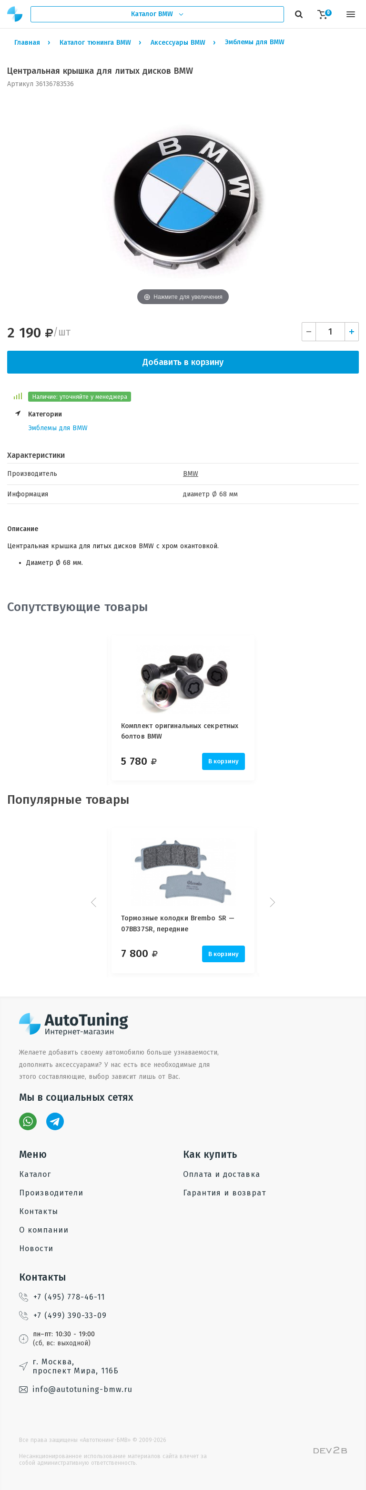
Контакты (38, 1211)
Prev (94, 902)
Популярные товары (68, 799)
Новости (36, 1248)
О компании (44, 1229)
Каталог (35, 1174)
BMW (190, 474)
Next (271, 902)
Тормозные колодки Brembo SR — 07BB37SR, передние (177, 923)
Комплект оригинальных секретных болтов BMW (179, 731)
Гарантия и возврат (224, 1192)
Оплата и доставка (221, 1174)
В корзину (223, 761)
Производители (51, 1192)
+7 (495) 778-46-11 (62, 1297)
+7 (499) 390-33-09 (63, 1315)
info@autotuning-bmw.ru (75, 1389)
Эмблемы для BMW (58, 428)
